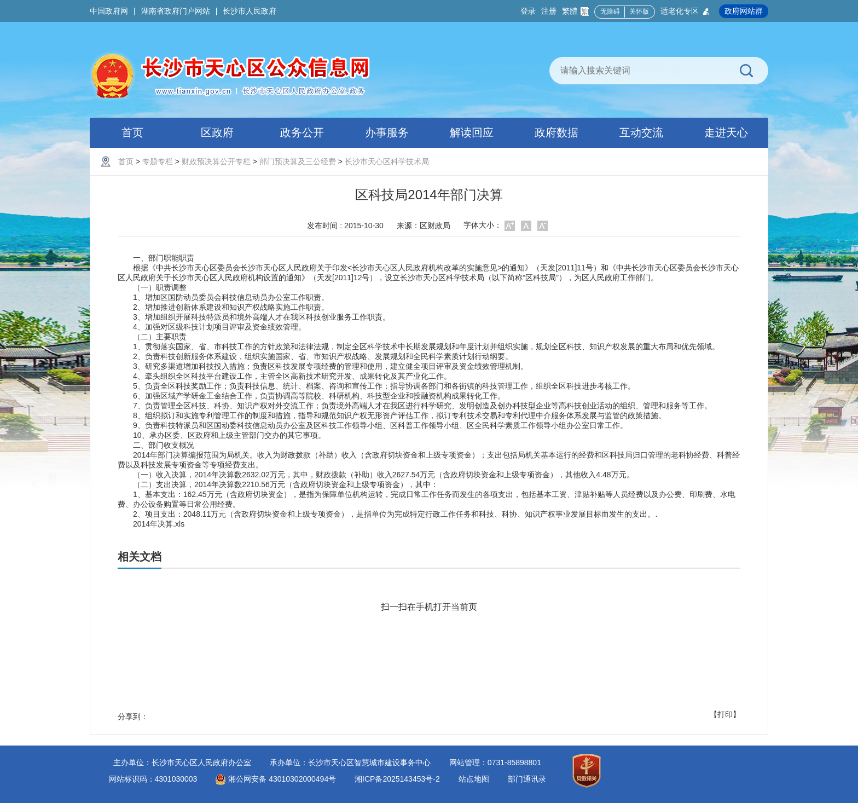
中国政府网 (109, 11)
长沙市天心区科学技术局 (387, 161)
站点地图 (474, 779)
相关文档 (139, 557)
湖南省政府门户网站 (175, 11)
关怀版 (639, 11)
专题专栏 (157, 161)
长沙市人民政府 (249, 11)
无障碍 (610, 11)
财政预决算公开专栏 (216, 161)
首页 (126, 161)
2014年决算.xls (158, 523)
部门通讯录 (527, 779)
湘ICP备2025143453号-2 (397, 779)
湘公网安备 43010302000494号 (276, 779)
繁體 (575, 11)
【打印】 (725, 714)
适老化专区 (685, 11)
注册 (548, 11)
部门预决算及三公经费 (297, 161)
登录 (528, 11)
